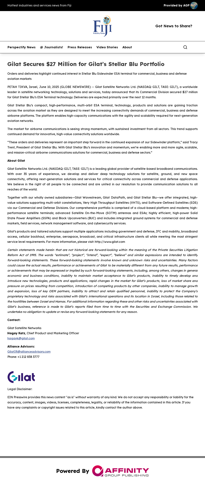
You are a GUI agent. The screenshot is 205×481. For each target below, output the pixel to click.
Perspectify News (21, 47)
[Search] (185, 47)
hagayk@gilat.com (21, 338)
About (127, 47)
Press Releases (79, 47)
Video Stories (107, 47)
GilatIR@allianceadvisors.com (29, 351)
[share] (195, 47)
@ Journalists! (51, 47)
